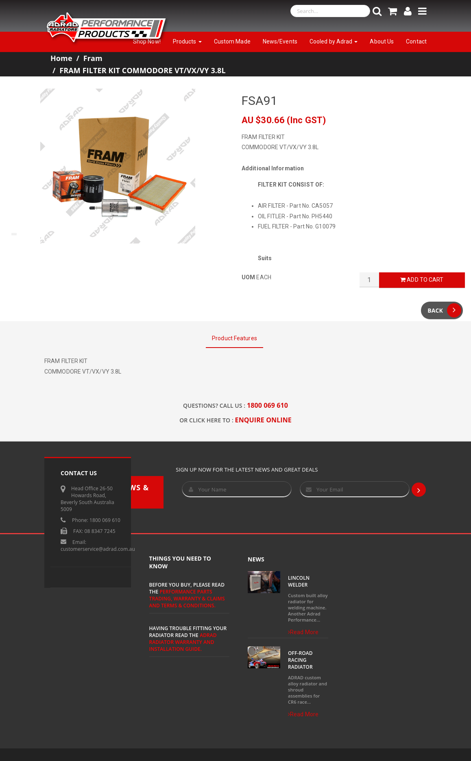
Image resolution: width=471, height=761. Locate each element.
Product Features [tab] (234, 338)
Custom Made (232, 41)
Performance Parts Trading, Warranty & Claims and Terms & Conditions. (187, 598)
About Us (382, 41)
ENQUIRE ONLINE (263, 419)
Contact (416, 41)
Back (444, 310)
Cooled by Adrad (334, 41)
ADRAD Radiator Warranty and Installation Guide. (183, 642)
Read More (303, 632)
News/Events (280, 41)
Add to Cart (421, 279)
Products (187, 41)
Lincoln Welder (299, 581)
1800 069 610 (267, 405)
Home (61, 58)
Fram (92, 58)
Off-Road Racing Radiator (300, 660)
